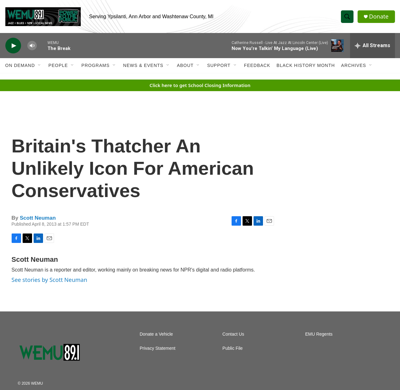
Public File (232, 348)
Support (218, 65)
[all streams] (372, 45)
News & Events (143, 65)
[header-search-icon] (347, 16)
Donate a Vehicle (156, 334)
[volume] (32, 46)
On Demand (20, 65)
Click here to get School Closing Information (200, 85)
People (58, 65)
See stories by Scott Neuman (49, 279)
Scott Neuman (38, 218)
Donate (379, 16)
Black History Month (306, 65)
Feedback (257, 65)
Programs (95, 65)
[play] (13, 45)
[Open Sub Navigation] (39, 65)
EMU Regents (318, 334)
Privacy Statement (158, 348)
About (185, 65)
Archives (353, 65)
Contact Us (233, 334)
